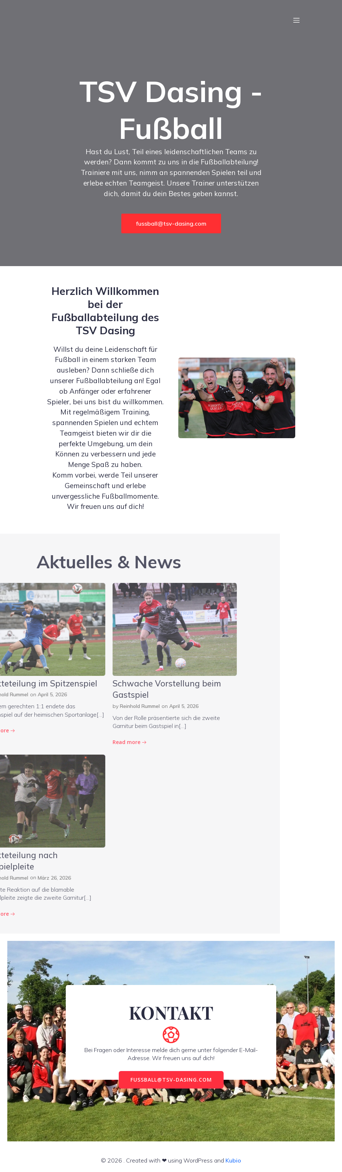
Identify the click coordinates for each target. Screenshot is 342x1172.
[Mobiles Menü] (296, 20)
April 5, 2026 (56, 706)
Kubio (233, 1160)
